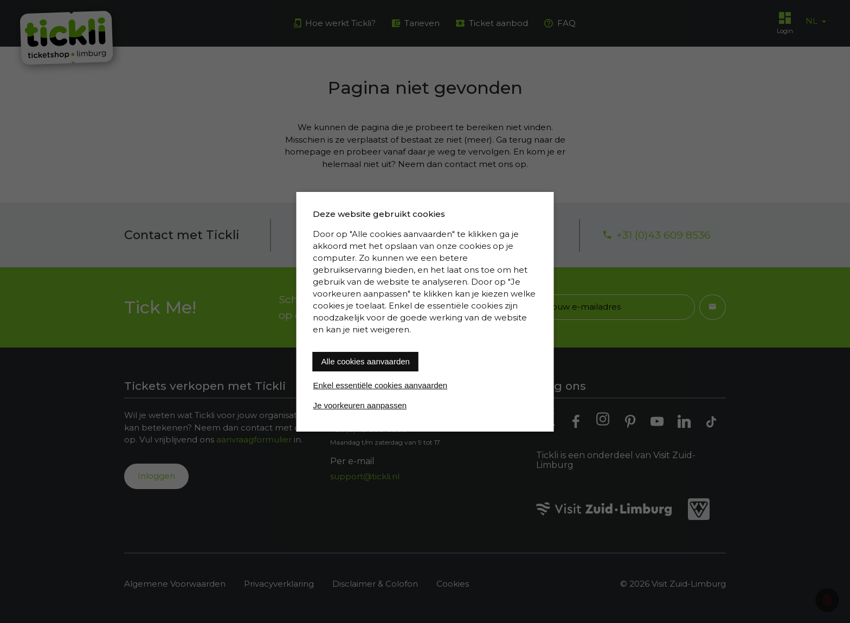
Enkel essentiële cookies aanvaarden (380, 385)
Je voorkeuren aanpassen (360, 405)
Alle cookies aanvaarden (365, 361)
